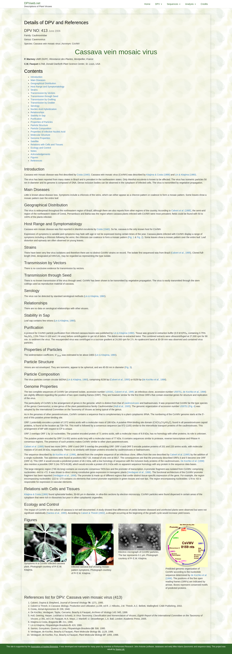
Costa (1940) (83, 174)
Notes (34, 151)
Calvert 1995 (119, 379)
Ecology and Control (41, 147)
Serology (35, 106)
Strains (34, 90)
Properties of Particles (42, 122)
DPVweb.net (38, 5)
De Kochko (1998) (192, 461)
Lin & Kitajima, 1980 (95, 296)
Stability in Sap (38, 115)
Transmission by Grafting (43, 99)
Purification (36, 119)
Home (147, 4)
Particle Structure (39, 125)
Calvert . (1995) (180, 454)
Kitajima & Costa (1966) (158, 174)
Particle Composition (41, 128)
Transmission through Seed (44, 96)
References (36, 160)
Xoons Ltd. (120, 649)
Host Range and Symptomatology (47, 86)
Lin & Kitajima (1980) (185, 174)
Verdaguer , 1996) (139, 472)
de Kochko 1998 (154, 379)
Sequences (173, 4)
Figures (34, 157)
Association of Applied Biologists (44, 646)
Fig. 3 (128, 367)
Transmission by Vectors (43, 93)
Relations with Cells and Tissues (47, 144)
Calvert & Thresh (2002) (93, 513)
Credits (204, 4)
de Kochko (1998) (64, 454)
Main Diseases (38, 80)
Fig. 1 (131, 237)
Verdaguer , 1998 (64, 475)
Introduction (36, 77)
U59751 (178, 392)
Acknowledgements (40, 154)
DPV (158, 4)
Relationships (37, 112)
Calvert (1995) (181, 210)
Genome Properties (40, 138)
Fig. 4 (192, 406)
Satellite (35, 141)
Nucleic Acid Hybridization (44, 109)
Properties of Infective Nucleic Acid (48, 131)
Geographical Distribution (43, 83)
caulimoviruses (132, 403)
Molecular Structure (40, 135)
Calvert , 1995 (180, 252)
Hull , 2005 (122, 406)
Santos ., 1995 (56, 513)
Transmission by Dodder (43, 102)
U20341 (109, 392)
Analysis (190, 4)
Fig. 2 (140, 237)
